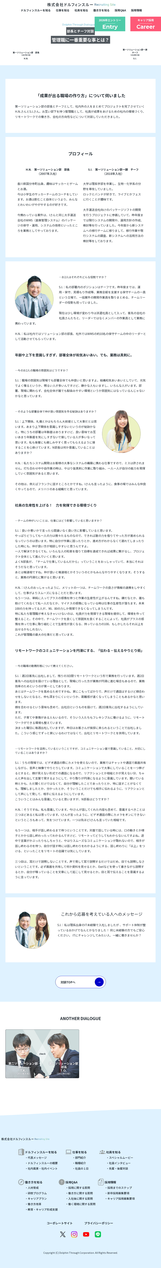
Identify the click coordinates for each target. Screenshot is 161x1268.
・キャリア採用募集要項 (120, 1198)
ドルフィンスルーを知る (36, 10)
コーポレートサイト (60, 1223)
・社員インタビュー (118, 1163)
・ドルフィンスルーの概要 (41, 1163)
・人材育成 (32, 1188)
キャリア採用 (145, 24)
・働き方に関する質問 (79, 1193)
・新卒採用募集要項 (117, 1193)
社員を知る (81, 10)
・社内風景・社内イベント (41, 1168)
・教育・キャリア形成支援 (41, 1209)
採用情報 (136, 10)
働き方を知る (101, 10)
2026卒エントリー (110, 24)
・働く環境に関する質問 (80, 1204)
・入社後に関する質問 (79, 1198)
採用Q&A (120, 10)
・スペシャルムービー (119, 1158)
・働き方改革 (33, 1204)
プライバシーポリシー (98, 1223)
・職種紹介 (79, 1163)
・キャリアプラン (36, 1198)
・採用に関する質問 (78, 1188)
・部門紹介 (79, 1158)
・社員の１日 (80, 1168)
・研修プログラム (36, 1193)
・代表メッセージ (36, 1158)
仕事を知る (62, 10)
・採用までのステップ (118, 1188)
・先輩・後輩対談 (117, 1168)
